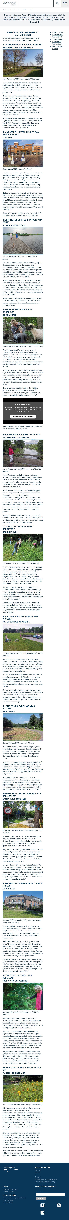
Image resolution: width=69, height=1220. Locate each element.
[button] (65, 3)
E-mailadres (39, 1192)
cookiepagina (24, 411)
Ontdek (13, 10)
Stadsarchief (6, 10)
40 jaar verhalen (29, 10)
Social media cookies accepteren (23, 416)
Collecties (20, 10)
